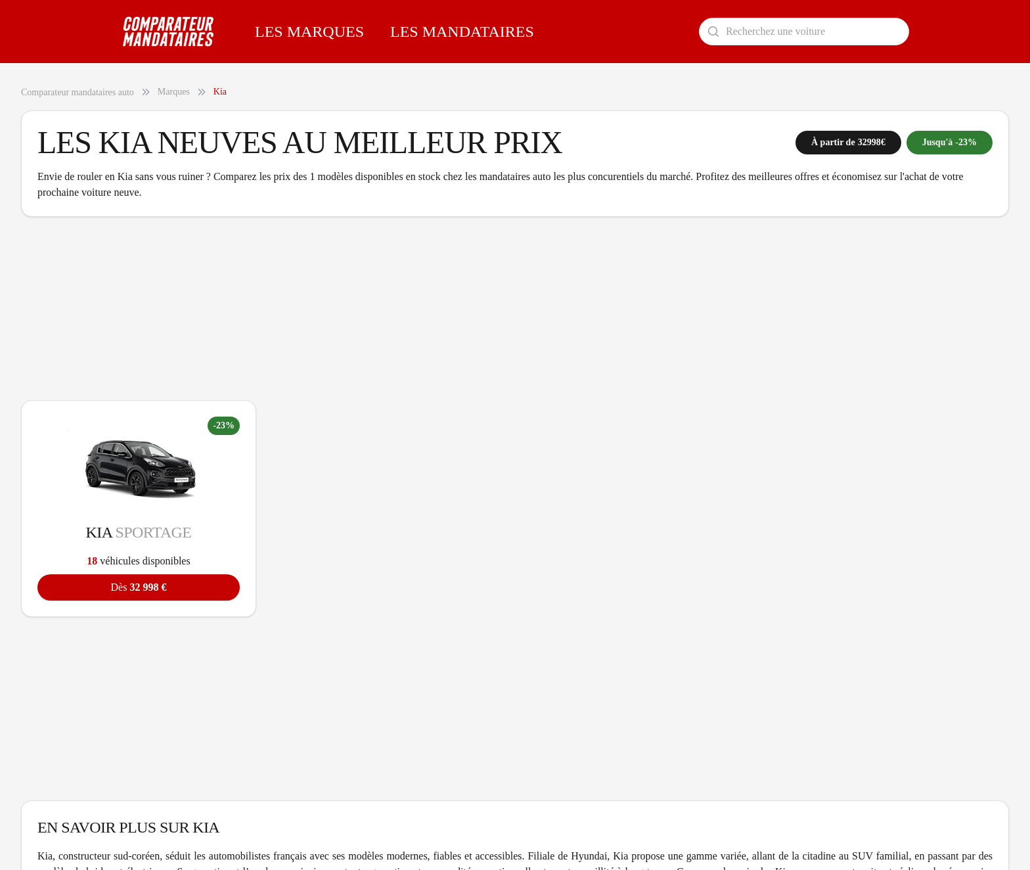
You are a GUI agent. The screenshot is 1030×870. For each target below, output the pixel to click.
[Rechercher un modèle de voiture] (804, 31)
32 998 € (139, 587)
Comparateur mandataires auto (77, 92)
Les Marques (309, 31)
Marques (174, 92)
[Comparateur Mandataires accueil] (168, 31)
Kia (220, 92)
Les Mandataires (462, 31)
